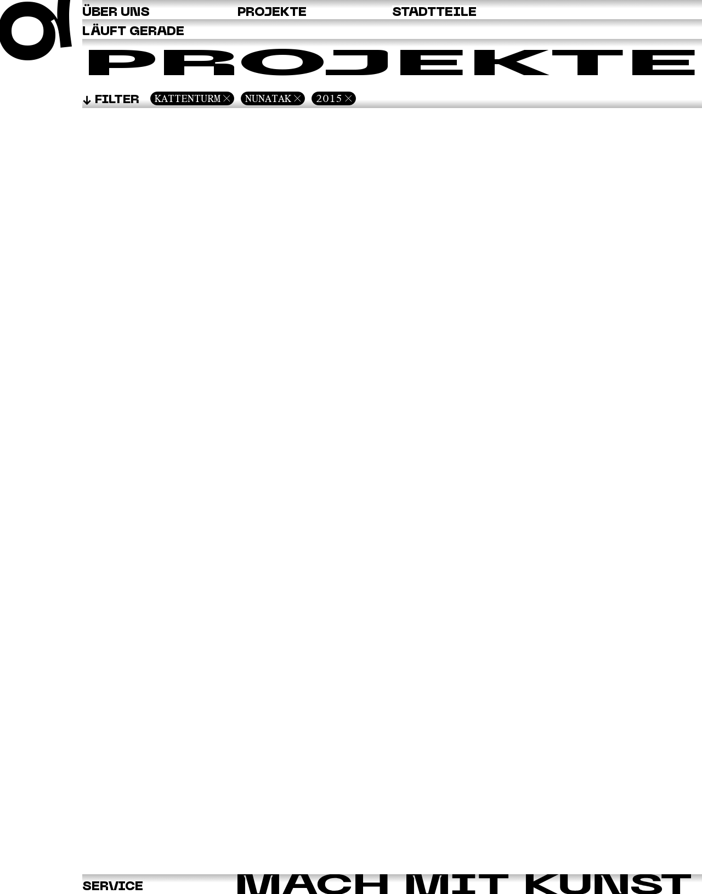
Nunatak (268, 98)
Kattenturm (187, 98)
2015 (329, 98)
